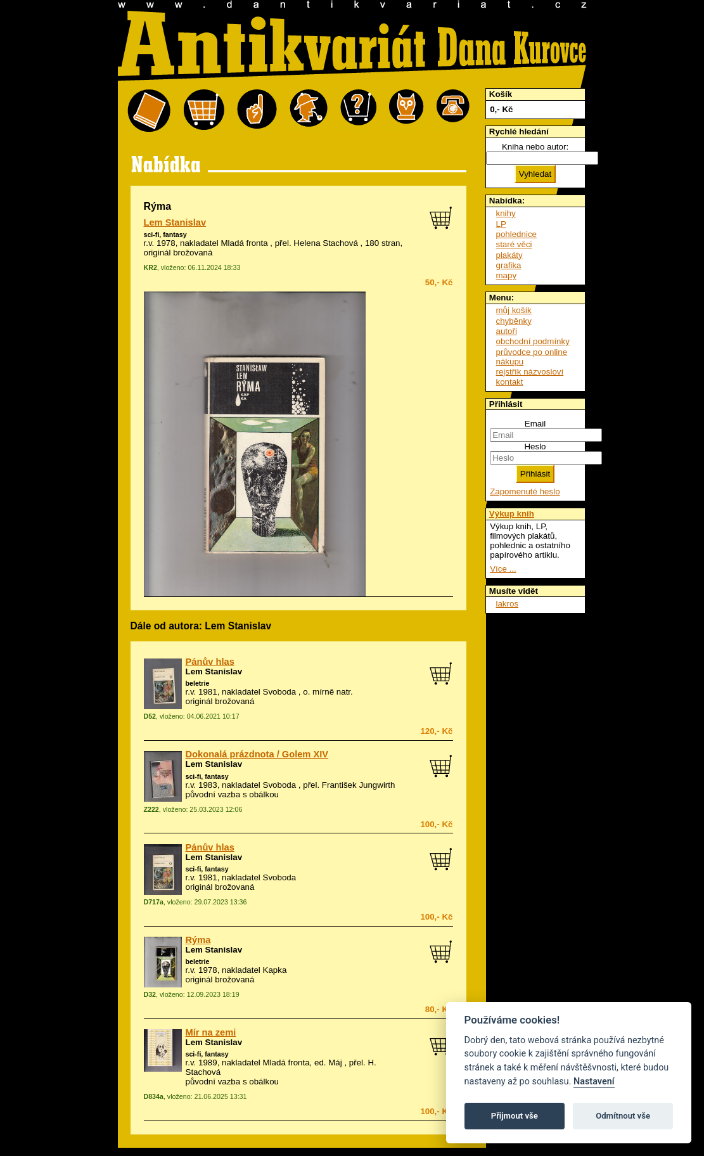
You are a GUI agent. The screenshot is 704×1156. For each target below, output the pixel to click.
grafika (509, 265)
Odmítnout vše (623, 1116)
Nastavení (594, 1081)
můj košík (514, 310)
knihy (506, 213)
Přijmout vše (514, 1116)
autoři (506, 331)
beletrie (198, 683)
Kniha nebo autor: (535, 146)
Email (535, 423)
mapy (506, 275)
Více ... (503, 569)
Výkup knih (511, 513)
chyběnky (514, 321)
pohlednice (516, 234)
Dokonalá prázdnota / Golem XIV (257, 754)
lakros (507, 603)
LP (501, 224)
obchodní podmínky (533, 341)
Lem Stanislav (175, 222)
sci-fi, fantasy (165, 234)
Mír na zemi (211, 1032)
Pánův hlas (210, 662)
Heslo (535, 446)
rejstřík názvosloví (530, 371)
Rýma (198, 940)
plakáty (509, 255)
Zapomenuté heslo (525, 491)
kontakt (509, 382)
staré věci (514, 244)
